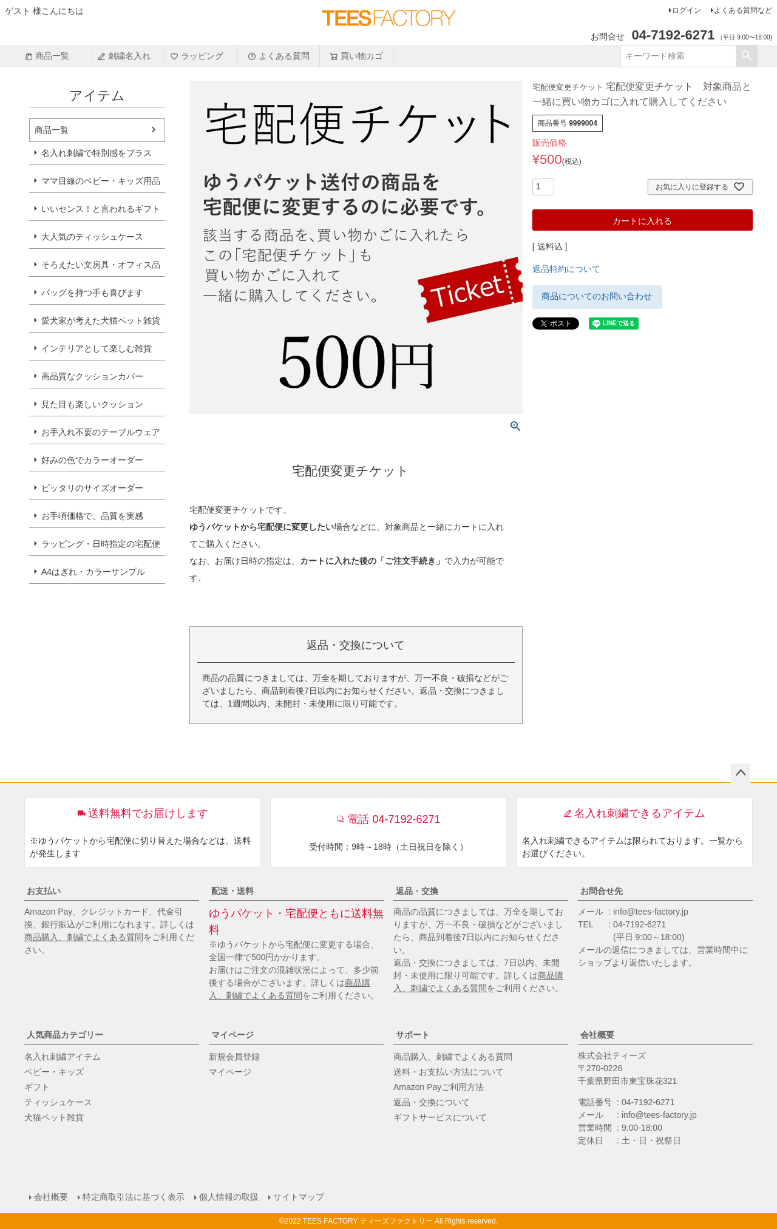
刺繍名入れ (124, 56)
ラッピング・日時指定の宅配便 (100, 544)
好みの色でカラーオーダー (92, 460)
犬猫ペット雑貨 (54, 1117)
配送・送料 (232, 891)
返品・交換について (431, 1102)
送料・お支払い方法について (448, 1072)
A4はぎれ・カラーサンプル (93, 572)
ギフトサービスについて (440, 1117)
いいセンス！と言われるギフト (100, 209)
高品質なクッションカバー (92, 376)
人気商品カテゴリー (65, 1035)
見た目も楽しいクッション (92, 404)
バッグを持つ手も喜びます (92, 292)
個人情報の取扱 (229, 1197)
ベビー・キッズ (54, 1072)
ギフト (37, 1087)
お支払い (44, 891)
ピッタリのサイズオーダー (92, 488)
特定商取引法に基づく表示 (134, 1197)
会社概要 (597, 1035)
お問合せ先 (601, 891)
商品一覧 (46, 56)
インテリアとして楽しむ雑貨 (96, 348)
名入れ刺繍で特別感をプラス (96, 153)
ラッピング (196, 56)
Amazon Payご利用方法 (438, 1087)
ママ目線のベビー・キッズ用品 (100, 181)
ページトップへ (740, 773)
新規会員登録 (234, 1056)
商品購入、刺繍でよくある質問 (83, 937)
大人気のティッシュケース (92, 237)
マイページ (232, 1035)
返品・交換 (417, 891)
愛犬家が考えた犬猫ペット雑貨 (100, 320)
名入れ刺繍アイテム (62, 1056)
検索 (746, 56)
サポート (413, 1035)
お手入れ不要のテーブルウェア (100, 432)
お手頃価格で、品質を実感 (92, 516)
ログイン (686, 10)
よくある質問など (743, 10)
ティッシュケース (58, 1102)
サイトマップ (298, 1197)
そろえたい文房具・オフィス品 (100, 264)
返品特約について (566, 269)
